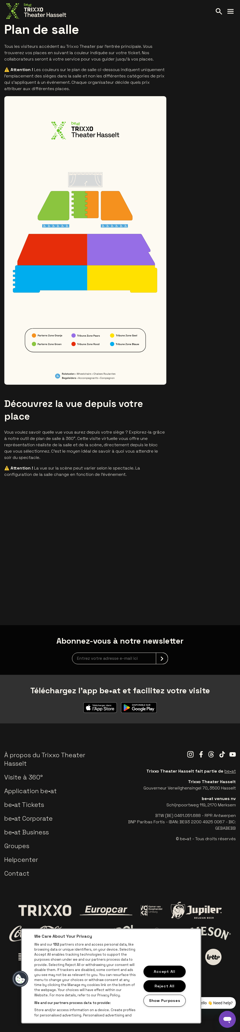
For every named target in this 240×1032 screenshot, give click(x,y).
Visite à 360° (23, 777)
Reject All (165, 986)
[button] (20, 978)
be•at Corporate (28, 818)
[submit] (162, 658)
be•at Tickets (24, 805)
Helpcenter (21, 860)
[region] (111, 976)
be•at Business (26, 832)
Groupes (16, 846)
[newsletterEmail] (120, 658)
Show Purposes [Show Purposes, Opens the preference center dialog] (164, 1000)
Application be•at (30, 791)
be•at (230, 771)
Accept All (164, 971)
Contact (16, 873)
